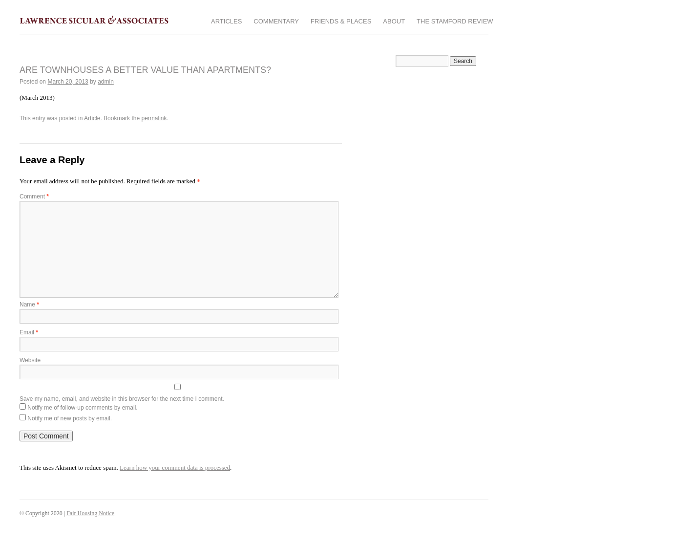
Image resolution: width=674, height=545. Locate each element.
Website (30, 360)
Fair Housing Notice (90, 513)
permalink (154, 118)
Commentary (276, 21)
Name (29, 304)
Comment (34, 196)
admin (106, 81)
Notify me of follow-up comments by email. (82, 407)
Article (92, 118)
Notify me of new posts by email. (69, 418)
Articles (226, 21)
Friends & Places (341, 21)
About (394, 21)
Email (29, 332)
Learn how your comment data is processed (175, 467)
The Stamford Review (455, 21)
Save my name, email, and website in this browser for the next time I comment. (122, 398)
